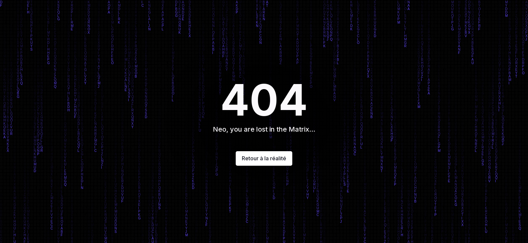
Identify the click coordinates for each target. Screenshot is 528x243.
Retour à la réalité (264, 158)
